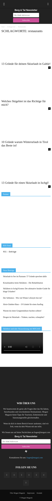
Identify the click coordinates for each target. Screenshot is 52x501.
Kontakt (39, 493)
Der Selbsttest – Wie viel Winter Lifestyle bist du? (22, 298)
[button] (48, 4)
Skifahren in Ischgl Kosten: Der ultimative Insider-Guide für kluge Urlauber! (26, 290)
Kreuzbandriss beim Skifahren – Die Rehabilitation (23, 283)
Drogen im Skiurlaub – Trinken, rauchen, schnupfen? (23, 317)
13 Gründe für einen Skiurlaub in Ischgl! (25, 182)
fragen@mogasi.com (35, 458)
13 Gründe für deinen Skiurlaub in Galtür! (26, 63)
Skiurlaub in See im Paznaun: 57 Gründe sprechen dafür (25, 276)
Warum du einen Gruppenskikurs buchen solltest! (22, 311)
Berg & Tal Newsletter (26, 10)
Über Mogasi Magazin (17, 493)
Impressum (30, 493)
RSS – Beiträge (9, 251)
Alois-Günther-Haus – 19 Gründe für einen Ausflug (23, 304)
